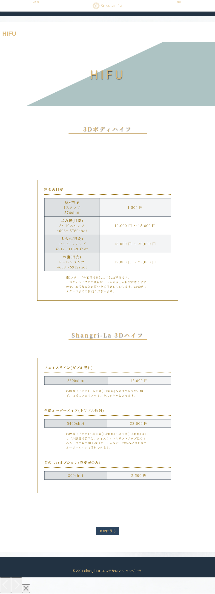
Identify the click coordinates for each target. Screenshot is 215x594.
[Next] (16, 585)
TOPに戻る (107, 531)
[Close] (26, 588)
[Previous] (5, 585)
